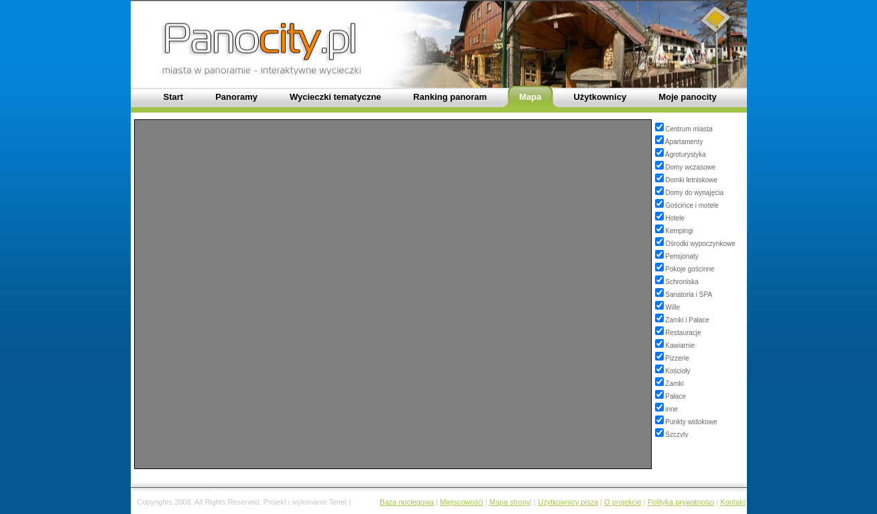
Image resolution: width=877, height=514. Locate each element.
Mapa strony (509, 502)
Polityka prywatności (681, 502)
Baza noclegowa (406, 502)
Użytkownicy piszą (568, 502)
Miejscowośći (461, 502)
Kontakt (732, 502)
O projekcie (623, 502)
